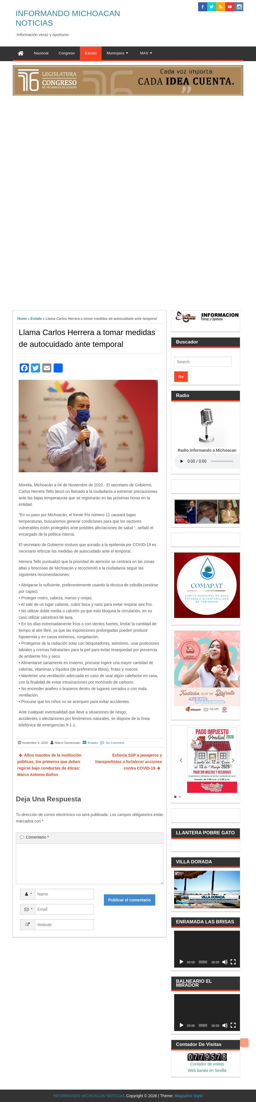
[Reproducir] (181, 962)
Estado (36, 319)
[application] (207, 949)
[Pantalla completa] (233, 962)
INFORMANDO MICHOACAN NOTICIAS (89, 1096)
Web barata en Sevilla (207, 1070)
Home (22, 319)
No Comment (115, 742)
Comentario (37, 837)
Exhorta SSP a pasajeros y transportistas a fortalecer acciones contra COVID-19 (128, 761)
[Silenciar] (225, 962)
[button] (181, 760)
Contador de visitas (207, 1064)
